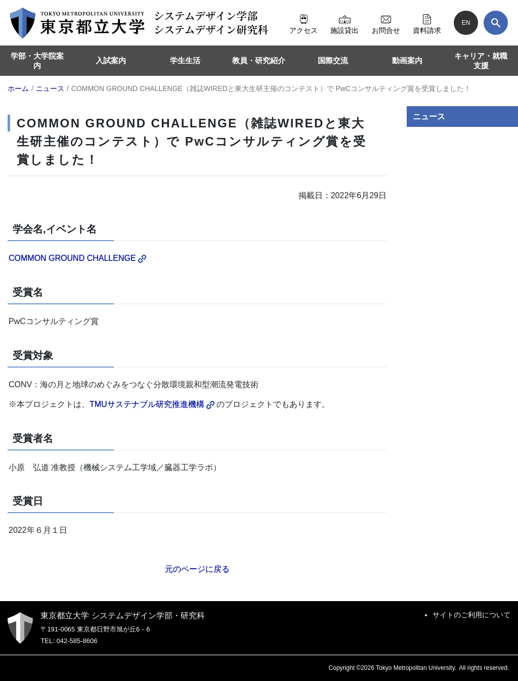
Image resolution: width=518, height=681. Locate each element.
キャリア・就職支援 (480, 61)
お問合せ (386, 23)
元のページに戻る (197, 569)
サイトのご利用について (471, 615)
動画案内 (407, 60)
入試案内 (111, 60)
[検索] (496, 23)
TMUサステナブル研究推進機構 (152, 404)
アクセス (303, 23)
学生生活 (185, 60)
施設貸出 (344, 23)
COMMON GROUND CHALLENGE (77, 258)
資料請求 (427, 23)
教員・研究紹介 (258, 60)
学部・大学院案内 (37, 61)
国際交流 (333, 60)
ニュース (429, 116)
